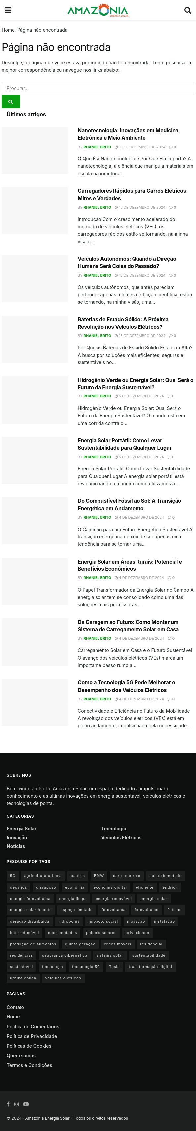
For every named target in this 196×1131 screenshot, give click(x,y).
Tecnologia (113, 828)
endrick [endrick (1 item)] (170, 887)
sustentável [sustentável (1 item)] (21, 966)
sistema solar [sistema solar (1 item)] (109, 955)
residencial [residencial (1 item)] (151, 944)
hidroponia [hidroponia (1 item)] (69, 921)
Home (8, 30)
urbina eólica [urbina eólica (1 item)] (23, 978)
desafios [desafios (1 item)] (18, 887)
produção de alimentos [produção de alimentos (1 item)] (33, 944)
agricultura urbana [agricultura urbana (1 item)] (43, 876)
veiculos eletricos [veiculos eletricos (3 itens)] (63, 978)
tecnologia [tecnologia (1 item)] (52, 966)
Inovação (17, 837)
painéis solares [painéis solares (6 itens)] (101, 932)
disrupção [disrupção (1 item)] (46, 887)
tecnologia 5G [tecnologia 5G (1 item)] (86, 966)
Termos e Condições (29, 1065)
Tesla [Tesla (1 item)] (114, 966)
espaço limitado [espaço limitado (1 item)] (76, 910)
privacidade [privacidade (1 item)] (137, 932)
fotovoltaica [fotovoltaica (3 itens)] (113, 910)
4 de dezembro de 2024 (139, 517)
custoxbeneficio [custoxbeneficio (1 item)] (165, 876)
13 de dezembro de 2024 (140, 147)
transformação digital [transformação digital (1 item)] (150, 966)
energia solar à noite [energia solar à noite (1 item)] (31, 910)
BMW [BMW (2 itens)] (99, 876)
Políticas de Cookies (29, 1046)
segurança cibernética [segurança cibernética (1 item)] (64, 955)
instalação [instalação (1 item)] (164, 921)
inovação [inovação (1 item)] (136, 921)
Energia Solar (21, 828)
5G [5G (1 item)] (13, 876)
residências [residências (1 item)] (21, 955)
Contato (15, 1007)
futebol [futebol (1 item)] (175, 910)
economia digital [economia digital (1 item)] (110, 887)
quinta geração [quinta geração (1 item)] (80, 944)
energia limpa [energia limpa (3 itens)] (73, 898)
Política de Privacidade (32, 1036)
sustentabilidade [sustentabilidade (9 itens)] (149, 955)
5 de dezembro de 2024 (139, 396)
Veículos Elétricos (121, 837)
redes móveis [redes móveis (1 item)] (117, 944)
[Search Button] (11, 101)
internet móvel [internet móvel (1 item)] (24, 932)
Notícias (16, 846)
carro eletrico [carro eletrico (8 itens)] (126, 876)
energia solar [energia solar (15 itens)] (154, 898)
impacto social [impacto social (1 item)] (103, 921)
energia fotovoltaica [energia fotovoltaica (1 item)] (30, 898)
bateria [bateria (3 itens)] (78, 876)
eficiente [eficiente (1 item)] (145, 887)
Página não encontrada (42, 30)
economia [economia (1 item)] (75, 887)
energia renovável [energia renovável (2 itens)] (114, 898)
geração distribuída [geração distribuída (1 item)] (29, 921)
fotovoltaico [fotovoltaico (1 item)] (147, 910)
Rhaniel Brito (97, 147)
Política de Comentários (33, 1026)
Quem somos (21, 1055)
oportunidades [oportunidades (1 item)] (62, 932)
